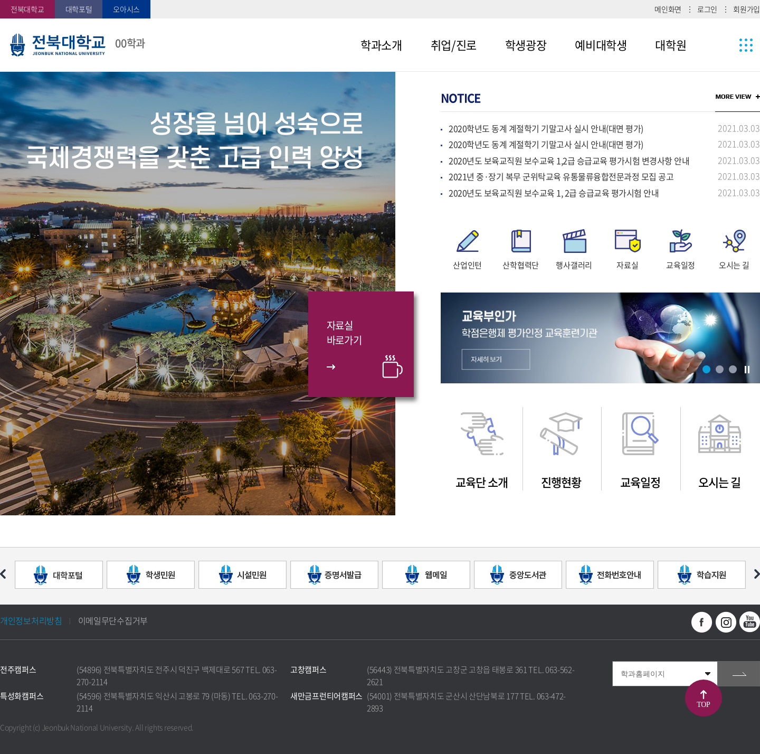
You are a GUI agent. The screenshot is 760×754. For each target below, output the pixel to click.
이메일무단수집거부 (113, 620)
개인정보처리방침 (31, 620)
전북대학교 (27, 9)
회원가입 (746, 9)
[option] (197, 293)
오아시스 (126, 9)
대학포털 (78, 9)
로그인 (707, 9)
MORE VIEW (737, 96)
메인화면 (667, 9)
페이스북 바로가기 (701, 622)
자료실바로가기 (344, 333)
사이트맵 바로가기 (726, 44)
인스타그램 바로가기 (725, 622)
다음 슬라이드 (757, 574)
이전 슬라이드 (3, 574)
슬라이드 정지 (747, 369)
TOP (703, 705)
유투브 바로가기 (749, 622)
